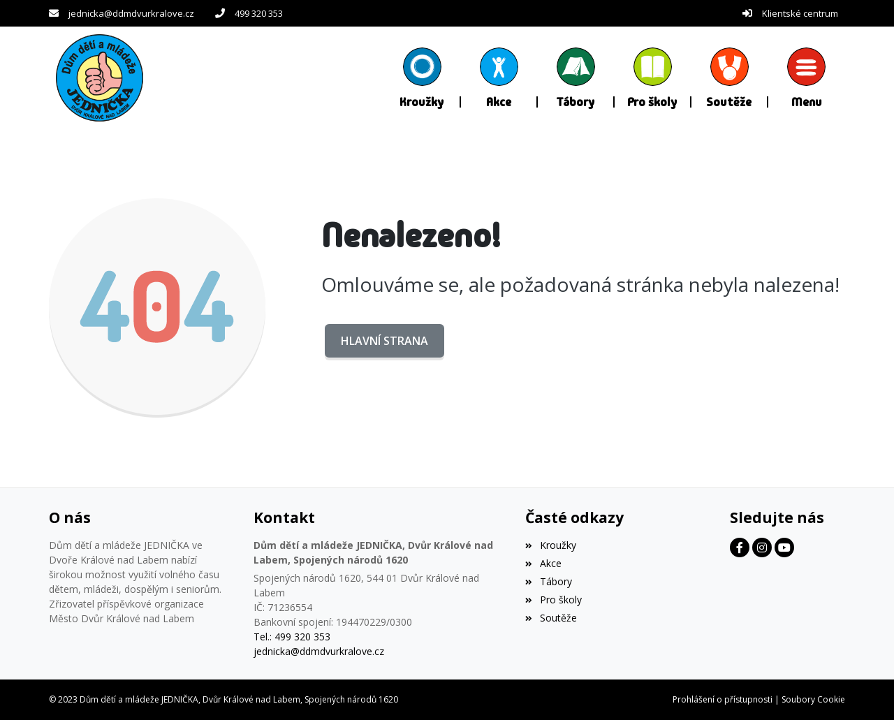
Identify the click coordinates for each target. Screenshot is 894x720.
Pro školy (553, 599)
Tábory (548, 581)
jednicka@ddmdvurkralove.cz (131, 13)
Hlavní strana (384, 340)
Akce (543, 563)
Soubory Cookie (813, 699)
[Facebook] (739, 547)
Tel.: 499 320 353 (292, 636)
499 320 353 (259, 13)
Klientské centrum (800, 13)
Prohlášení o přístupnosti (722, 699)
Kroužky (550, 545)
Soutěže (550, 617)
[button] (806, 77)
